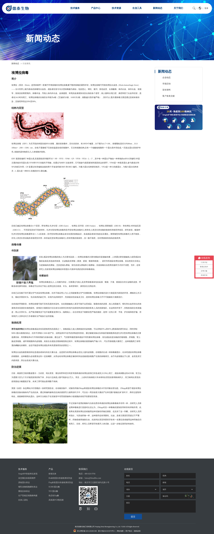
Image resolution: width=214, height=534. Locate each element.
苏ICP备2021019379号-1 (106, 531)
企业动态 (166, 77)
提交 (133, 516)
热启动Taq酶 (54, 496)
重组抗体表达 (24, 491)
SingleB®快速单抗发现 (27, 474)
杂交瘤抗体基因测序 (26, 478)
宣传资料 (166, 90)
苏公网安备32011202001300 (85, 530)
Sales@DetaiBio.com (92, 478)
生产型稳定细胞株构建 (27, 496)
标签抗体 (52, 474)
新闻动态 (157, 8)
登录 (206, 8)
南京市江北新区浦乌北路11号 (96, 482)
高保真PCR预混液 (56, 500)
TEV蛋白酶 (53, 491)
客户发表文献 (168, 96)
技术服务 (75, 8)
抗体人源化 (23, 500)
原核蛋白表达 (24, 482)
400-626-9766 (89, 474)
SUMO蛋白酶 (54, 487)
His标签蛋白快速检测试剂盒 (60, 478)
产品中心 (95, 8)
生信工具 (137, 8)
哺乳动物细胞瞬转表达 (27, 487)
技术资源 (116, 8)
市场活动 (166, 84)
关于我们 (178, 8)
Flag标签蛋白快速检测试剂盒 (61, 482)
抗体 (36, 392)
